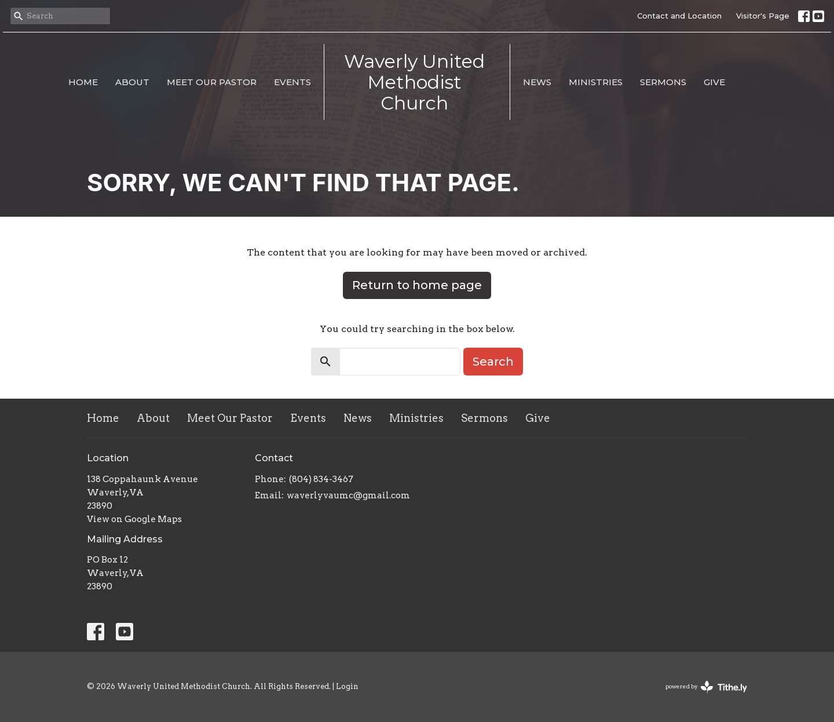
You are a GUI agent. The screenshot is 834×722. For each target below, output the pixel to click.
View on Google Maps (134, 519)
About (132, 81)
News (537, 81)
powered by (706, 686)
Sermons (663, 81)
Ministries (596, 81)
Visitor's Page (762, 15)
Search (493, 362)
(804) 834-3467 (321, 479)
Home (83, 81)
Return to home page (417, 285)
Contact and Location (679, 15)
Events (292, 81)
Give (714, 81)
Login (347, 686)
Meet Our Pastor (212, 81)
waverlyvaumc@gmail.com (348, 495)
